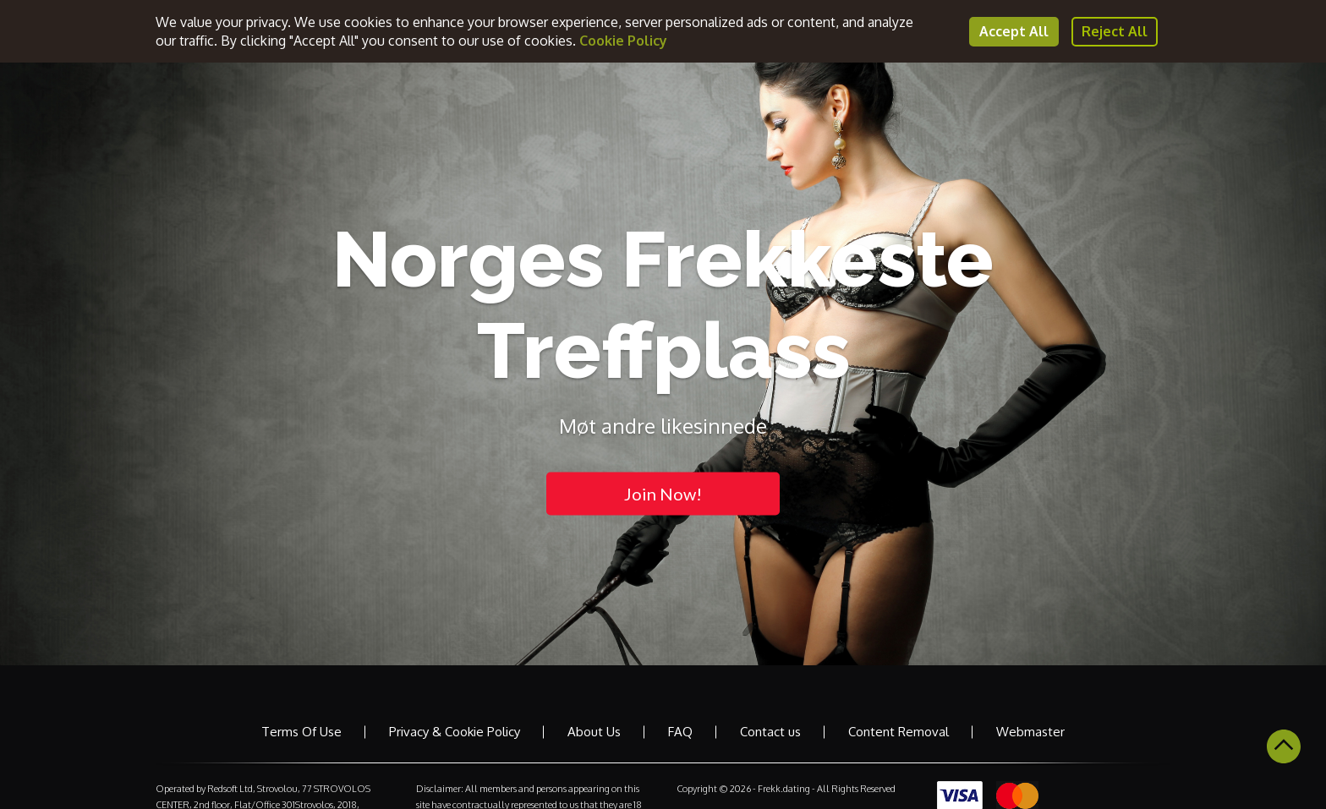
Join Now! (663, 493)
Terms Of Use (301, 732)
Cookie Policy (623, 40)
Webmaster (1030, 732)
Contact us (770, 732)
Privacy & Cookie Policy (454, 732)
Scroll (1284, 746)
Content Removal (898, 732)
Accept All (1014, 31)
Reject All (1115, 31)
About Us (594, 732)
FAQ (680, 732)
